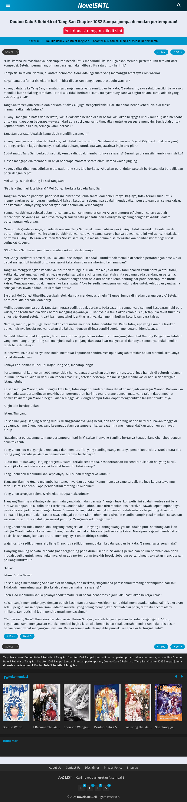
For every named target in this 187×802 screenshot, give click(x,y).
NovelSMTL (93, 6)
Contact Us (73, 767)
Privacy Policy (113, 767)
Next (178, 52)
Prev (160, 52)
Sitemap (132, 767)
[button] (93, 31)
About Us (55, 767)
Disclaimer (92, 767)
